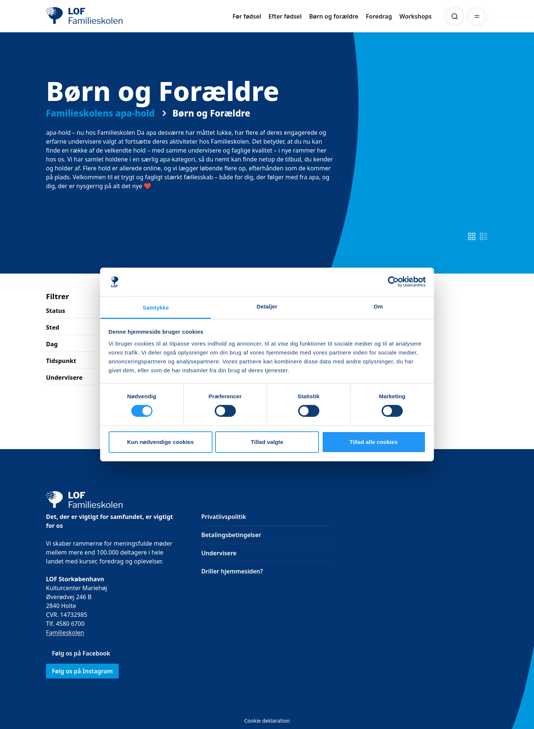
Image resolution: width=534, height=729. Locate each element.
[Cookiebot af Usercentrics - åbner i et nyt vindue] (393, 281)
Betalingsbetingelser (231, 535)
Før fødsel (247, 16)
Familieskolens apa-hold (100, 113)
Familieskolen (65, 632)
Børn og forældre (333, 16)
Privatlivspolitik (223, 517)
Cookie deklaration (267, 720)
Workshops (415, 16)
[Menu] (477, 16)
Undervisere (219, 553)
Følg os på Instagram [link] (82, 671)
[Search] (454, 16)
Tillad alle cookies (373, 442)
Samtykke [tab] (156, 307)
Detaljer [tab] (267, 306)
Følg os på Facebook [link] (81, 653)
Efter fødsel (284, 16)
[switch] (471, 236)
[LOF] (100, 16)
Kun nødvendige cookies (160, 442)
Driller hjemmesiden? (232, 571)
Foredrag (379, 16)
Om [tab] (378, 306)
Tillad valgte (267, 442)
